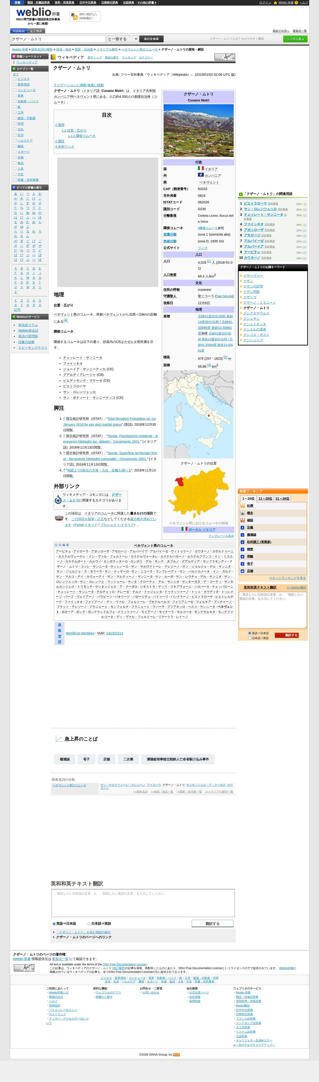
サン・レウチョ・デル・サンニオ (199, 576)
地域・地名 (63, 49)
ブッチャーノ (223, 602)
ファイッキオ (73, 363)
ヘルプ (304, 2)
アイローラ (81, 551)
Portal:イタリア (86, 525)
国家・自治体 (84, 49)
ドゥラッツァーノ (177, 591)
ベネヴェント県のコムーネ (139, 49)
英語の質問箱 (28, 336)
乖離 (250, 556)
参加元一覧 (300, 30)
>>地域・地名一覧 (162, 791)
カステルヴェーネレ (144, 556)
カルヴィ (95, 561)
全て (16, 74)
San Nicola (224, 296)
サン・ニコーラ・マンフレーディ (154, 571)
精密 (250, 549)
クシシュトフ (253, 340)
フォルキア (203, 602)
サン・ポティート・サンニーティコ (89, 397)
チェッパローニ (222, 586)
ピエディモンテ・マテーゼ (82, 380)
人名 (21, 168)
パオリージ (122, 596)
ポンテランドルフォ (101, 612)
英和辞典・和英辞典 (248, 1001)
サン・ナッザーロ (117, 571)
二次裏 (128, 759)
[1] (209, 261)
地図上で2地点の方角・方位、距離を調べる (99, 470)
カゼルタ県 (132, 342)
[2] (225, 357)
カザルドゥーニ (222, 551)
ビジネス (24, 79)
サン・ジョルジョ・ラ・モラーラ (79, 571)
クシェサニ (251, 318)
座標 (204, 333)
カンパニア (213, 175)
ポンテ (80, 612)
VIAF (100, 633)
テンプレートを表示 (221, 536)
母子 (86, 759)
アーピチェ (63, 551)
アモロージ (119, 551)
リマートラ (165, 616)
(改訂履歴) (118, 968)
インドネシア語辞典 (248, 1022)
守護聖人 (169, 296)
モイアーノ (149, 612)
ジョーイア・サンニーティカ (84, 369)
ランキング (129, 57)
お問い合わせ (151, 992)
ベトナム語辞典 (246, 1031)
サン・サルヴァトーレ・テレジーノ (155, 566)
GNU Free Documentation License (125, 964)
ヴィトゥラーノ (181, 551)
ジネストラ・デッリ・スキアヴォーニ (166, 586)
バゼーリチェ (142, 596)
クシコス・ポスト (256, 335)
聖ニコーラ (206, 296)
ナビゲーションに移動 (70, 85)
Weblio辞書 (286, 968)
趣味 (21, 146)
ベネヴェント (209, 182)
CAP (166, 189)
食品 (21, 163)
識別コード (171, 209)
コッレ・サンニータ (94, 566)
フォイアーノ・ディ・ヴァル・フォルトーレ (115, 602)
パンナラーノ (180, 596)
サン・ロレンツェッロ (79, 392)
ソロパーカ (201, 586)
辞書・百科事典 (28, 180)
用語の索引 (112, 57)
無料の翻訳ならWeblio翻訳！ (88, 16)
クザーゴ (249, 297)
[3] (209, 365)
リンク (203, 248)
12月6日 (204, 303)
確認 (250, 520)
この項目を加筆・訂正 (87, 519)
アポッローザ (100, 551)
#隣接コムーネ (208, 228)
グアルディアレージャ (79, 375)
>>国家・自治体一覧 (189, 791)
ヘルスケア (25, 140)
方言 (21, 174)
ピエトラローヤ (74, 386)
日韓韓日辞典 (109, 2)
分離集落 (169, 215)
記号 (17, 310)
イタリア (211, 169)
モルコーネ (184, 612)
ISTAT (167, 202)
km (215, 366)
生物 (21, 157)
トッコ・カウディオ (205, 591)
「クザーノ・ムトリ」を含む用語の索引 (83, 932)
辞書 (17, 2)
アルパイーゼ (159, 551)
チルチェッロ (106, 591)
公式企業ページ (199, 992)
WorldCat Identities (80, 633)
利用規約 (54, 1005)
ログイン (265, 2)
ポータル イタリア (201, 530)
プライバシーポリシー (63, 1009)
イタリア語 (91, 91)
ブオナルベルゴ (159, 602)
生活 (21, 135)
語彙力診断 (26, 342)
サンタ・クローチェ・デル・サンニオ (153, 581)
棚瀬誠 (65, 759)
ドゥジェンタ (153, 591)
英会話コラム (28, 325)
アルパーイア (138, 551)
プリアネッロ (176, 606)
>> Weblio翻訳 (296, 587)
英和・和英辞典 (64, 2)
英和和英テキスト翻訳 (77, 883)
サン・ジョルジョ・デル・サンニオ (206, 566)
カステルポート (75, 561)
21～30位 (282, 498)
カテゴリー (146, 57)
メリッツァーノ (128, 612)
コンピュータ (27, 90)
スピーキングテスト (33, 347)
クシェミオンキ (254, 324)
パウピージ (104, 596)
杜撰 (250, 505)
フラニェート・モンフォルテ (109, 606)
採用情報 (195, 1001)
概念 (250, 513)
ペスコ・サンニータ (201, 606)
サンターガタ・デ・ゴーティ (202, 581)
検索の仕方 (56, 996)
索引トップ (95, 57)
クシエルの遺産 (254, 329)
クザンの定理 (253, 286)
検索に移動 (95, 85)
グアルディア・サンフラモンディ (204, 561)
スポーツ (24, 152)
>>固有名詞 (140, 791)
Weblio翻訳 (243, 1005)
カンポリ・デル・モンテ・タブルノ (154, 561)
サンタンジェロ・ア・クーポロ (116, 586)
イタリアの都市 (107, 49)
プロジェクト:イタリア (117, 525)
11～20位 (265, 498)
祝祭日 (168, 303)
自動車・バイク (28, 101)
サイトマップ (57, 1014)
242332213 (114, 633)
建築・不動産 (27, 118)
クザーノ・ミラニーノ (259, 302)
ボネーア (67, 612)
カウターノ (202, 551)
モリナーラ (166, 612)
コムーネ (176, 228)
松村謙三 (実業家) (259, 542)
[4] (65, 320)
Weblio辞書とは (58, 992)
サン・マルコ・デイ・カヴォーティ (80, 576)
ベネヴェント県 (84, 96)
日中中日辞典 (87, 2)
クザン (248, 281)
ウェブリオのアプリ (108, 992)
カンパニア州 (63, 96)
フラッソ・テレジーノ (72, 606)
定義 (250, 527)
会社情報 (195, 996)
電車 (21, 95)
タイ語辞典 (243, 1027)
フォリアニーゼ (182, 602)
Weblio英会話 (28, 330)
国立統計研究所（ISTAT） (85, 419)
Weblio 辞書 (286, 2)
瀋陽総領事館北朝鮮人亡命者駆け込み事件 (178, 759)
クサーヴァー (253, 275)
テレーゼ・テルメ (129, 591)
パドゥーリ (160, 596)
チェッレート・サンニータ (82, 357)
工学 (21, 112)
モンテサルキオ (204, 612)
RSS (176, 1054)
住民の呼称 (171, 289)
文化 (21, 129)
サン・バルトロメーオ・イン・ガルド (205, 571)
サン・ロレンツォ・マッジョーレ (102, 581)
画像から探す (104, 996)
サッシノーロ (119, 566)
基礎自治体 (142, 96)
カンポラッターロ (116, 561)
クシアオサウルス (256, 313)
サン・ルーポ (164, 576)
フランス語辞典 (246, 1018)
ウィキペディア (71, 57)
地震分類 (169, 234)
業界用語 (24, 84)
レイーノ (182, 616)
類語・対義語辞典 (38, 2)
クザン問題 (251, 292)
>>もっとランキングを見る (287, 578)
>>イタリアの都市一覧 (219, 791)
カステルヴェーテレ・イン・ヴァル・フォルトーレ (93, 556)
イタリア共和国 (144, 91)
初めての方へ (281, 30)
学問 (21, 124)
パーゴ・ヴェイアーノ (79, 596)
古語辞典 (128, 2)
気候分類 (169, 241)
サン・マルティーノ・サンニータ (130, 576)
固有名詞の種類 (42, 49)
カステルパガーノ (172, 556)
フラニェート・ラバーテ (148, 606)
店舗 (106, 759)
